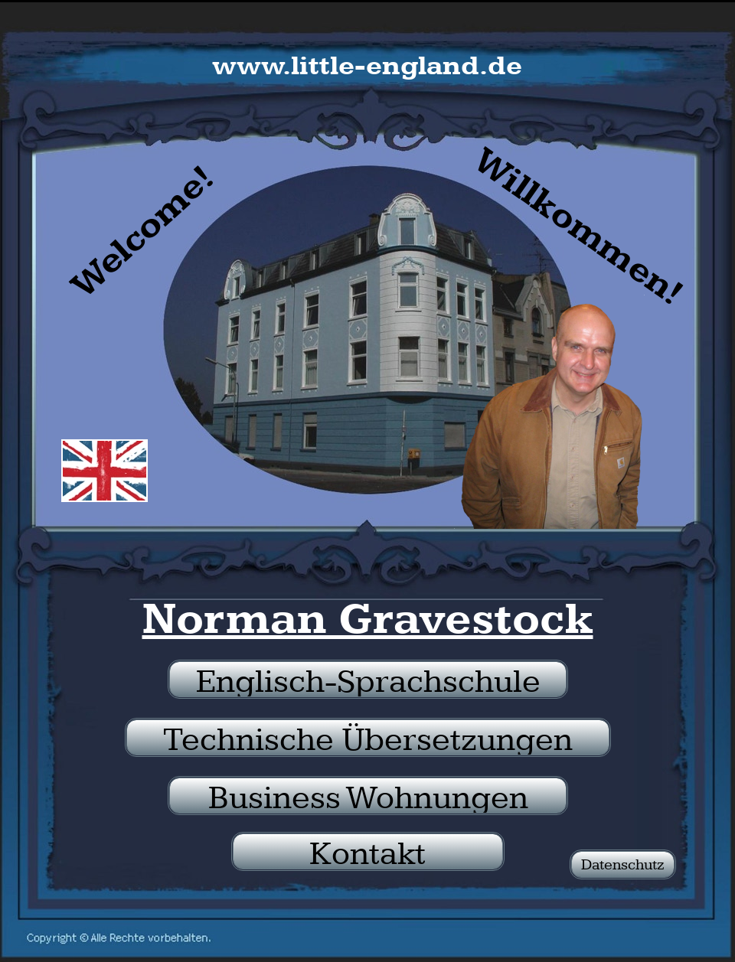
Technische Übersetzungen (368, 738)
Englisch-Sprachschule (368, 680)
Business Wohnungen (368, 796)
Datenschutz (623, 865)
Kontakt (368, 852)
